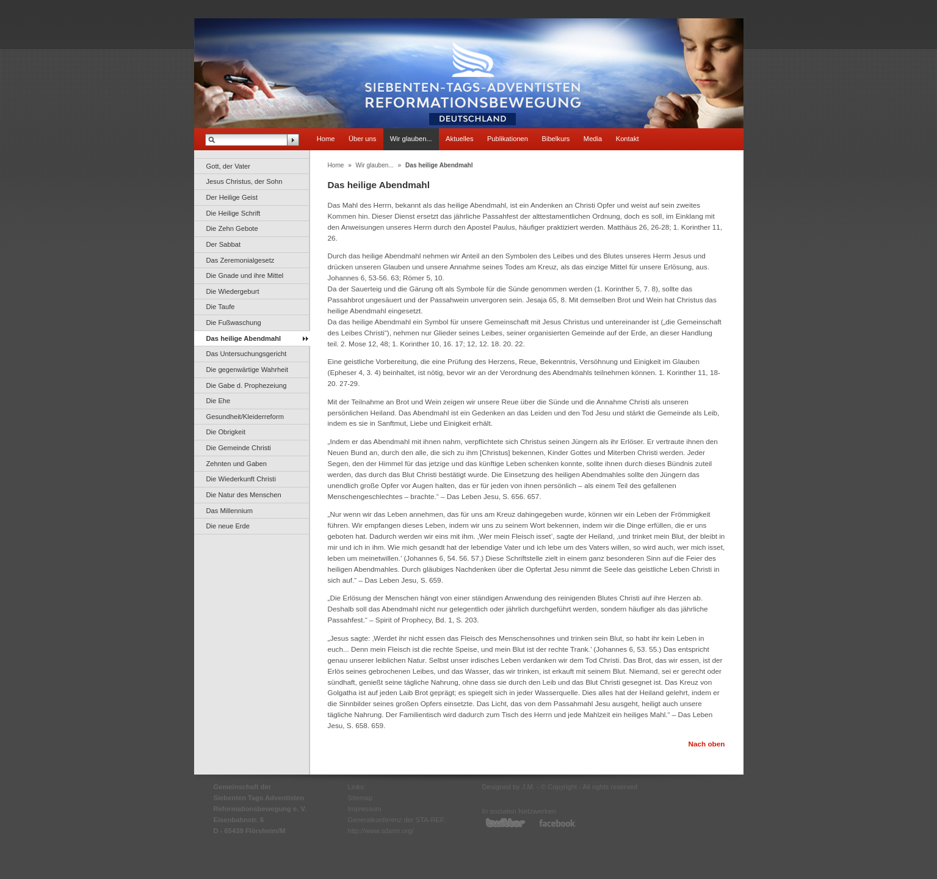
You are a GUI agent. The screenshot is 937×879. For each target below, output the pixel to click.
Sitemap (360, 797)
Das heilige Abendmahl (243, 338)
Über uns (362, 138)
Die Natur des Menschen (243, 494)
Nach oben (706, 744)
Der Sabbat (223, 244)
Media (593, 138)
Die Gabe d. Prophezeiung (246, 385)
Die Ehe (218, 400)
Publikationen (507, 138)
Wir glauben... (411, 138)
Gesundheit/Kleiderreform (245, 416)
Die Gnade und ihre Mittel (245, 275)
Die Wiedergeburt (232, 291)
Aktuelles (459, 138)
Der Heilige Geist (232, 197)
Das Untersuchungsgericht (246, 353)
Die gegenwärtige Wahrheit (247, 369)
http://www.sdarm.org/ (381, 830)
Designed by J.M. (508, 786)
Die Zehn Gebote (232, 228)
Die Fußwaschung (233, 322)
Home (326, 138)
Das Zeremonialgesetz (240, 260)
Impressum (365, 808)
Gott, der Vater (228, 166)
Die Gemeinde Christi (238, 447)
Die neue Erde (228, 526)
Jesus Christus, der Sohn (244, 181)
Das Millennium (229, 510)
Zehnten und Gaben (236, 463)
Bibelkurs (555, 138)
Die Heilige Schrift (233, 213)
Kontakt (627, 138)
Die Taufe (220, 306)
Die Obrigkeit (226, 432)
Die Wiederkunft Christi (241, 479)
